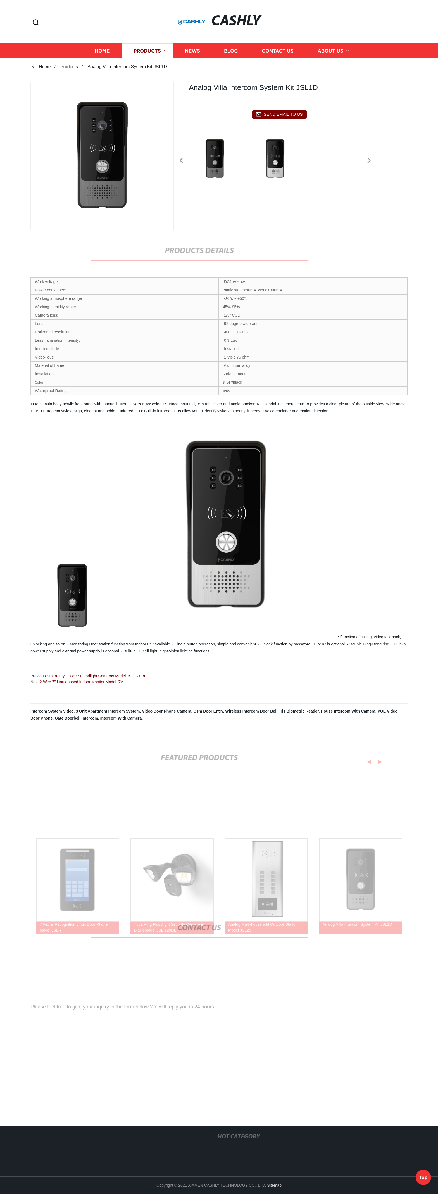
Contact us (278, 55)
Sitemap (274, 1185)
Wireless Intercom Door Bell (251, 711)
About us (330, 55)
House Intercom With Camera (348, 711)
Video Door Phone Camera (166, 711)
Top (423, 1176)
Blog (231, 55)
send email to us (279, 114)
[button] (35, 22)
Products (147, 55)
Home (102, 55)
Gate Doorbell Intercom (76, 718)
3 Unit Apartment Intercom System (108, 711)
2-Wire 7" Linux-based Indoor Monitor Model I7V (81, 682)
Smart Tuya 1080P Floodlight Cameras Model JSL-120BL (96, 676)
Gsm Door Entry (208, 711)
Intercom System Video (52, 711)
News (192, 55)
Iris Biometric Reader (299, 711)
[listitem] (219, 158)
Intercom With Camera (121, 718)
